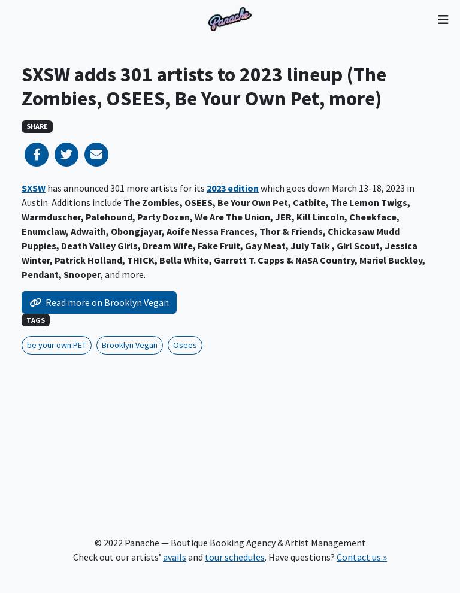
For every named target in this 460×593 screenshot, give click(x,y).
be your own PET (56, 345)
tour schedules (235, 557)
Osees (185, 345)
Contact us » (362, 557)
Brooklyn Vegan (130, 345)
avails (174, 557)
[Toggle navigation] (442, 19)
